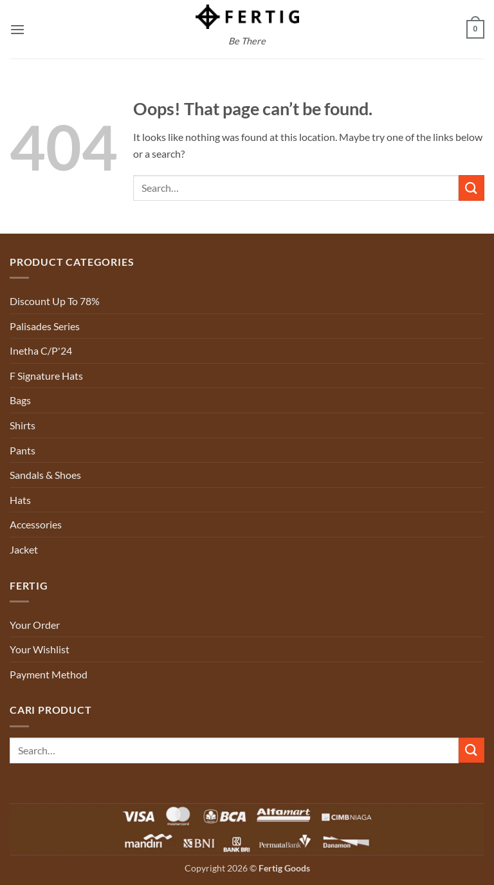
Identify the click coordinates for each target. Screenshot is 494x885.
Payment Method (48, 674)
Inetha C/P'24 (41, 350)
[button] (17, 29)
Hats (20, 500)
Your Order (35, 625)
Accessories (36, 524)
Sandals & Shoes (45, 475)
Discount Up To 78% (55, 301)
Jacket (24, 549)
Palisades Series (45, 326)
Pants (22, 450)
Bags (20, 400)
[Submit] (471, 187)
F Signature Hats (46, 375)
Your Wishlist (39, 649)
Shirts (22, 425)
